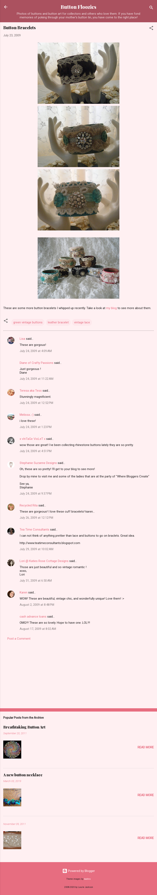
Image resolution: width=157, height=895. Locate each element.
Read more (146, 747)
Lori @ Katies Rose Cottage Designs (44, 561)
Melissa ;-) (27, 415)
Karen (23, 592)
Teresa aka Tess (31, 390)
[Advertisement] (78, 673)
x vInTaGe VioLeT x (32, 439)
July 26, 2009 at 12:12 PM (36, 518)
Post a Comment (18, 638)
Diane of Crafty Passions (36, 363)
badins (87, 879)
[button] (151, 29)
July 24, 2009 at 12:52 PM (36, 403)
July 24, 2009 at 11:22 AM (36, 379)
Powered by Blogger (78, 871)
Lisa (22, 339)
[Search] (151, 8)
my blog (111, 308)
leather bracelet (58, 322)
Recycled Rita (29, 505)
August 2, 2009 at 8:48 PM (37, 605)
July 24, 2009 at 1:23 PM (36, 427)
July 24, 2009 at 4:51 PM (36, 451)
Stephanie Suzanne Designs (38, 463)
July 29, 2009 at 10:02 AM (36, 549)
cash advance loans (33, 616)
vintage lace (82, 322)
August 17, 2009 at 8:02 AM (38, 629)
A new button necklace (23, 774)
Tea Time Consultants (34, 529)
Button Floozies (78, 7)
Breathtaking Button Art (24, 727)
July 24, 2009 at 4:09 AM (36, 351)
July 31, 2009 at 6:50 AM (36, 580)
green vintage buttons (28, 322)
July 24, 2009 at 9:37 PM (36, 493)
